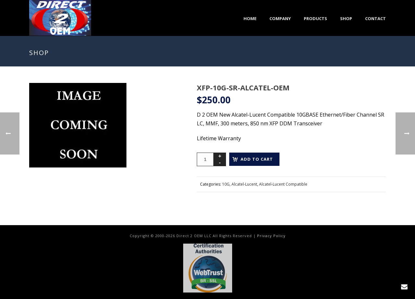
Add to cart (257, 159)
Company (280, 18)
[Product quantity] (205, 159)
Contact (375, 18)
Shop (346, 18)
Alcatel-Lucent (244, 184)
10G (226, 184)
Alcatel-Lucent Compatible (283, 184)
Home (249, 18)
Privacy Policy (271, 235)
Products (315, 18)
